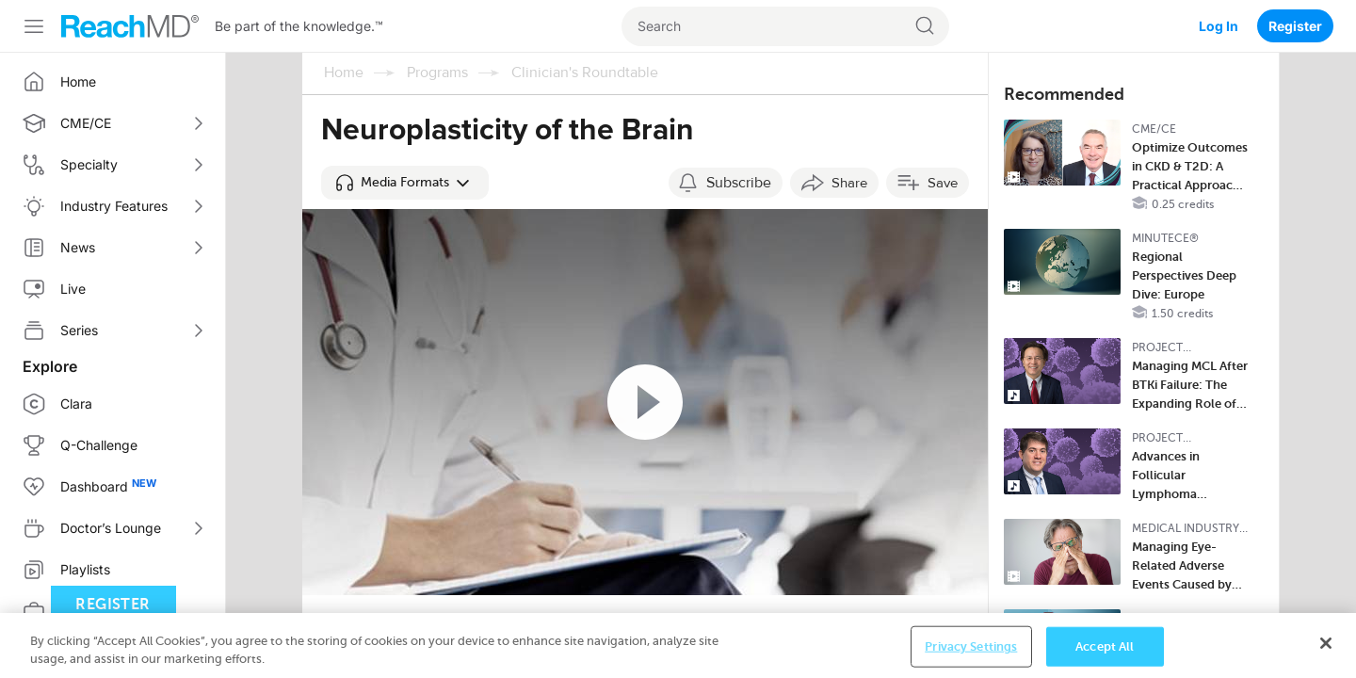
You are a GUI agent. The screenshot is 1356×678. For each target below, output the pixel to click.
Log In (1218, 26)
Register (1295, 26)
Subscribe (738, 182)
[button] (405, 183)
